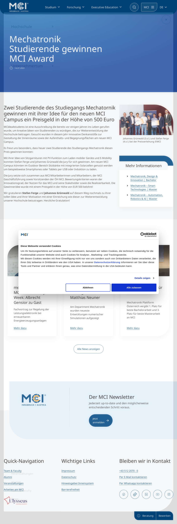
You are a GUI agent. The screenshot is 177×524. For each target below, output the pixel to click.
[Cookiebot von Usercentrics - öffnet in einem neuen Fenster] (142, 234)
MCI (146, 7)
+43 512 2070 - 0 (128, 470)
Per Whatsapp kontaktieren (135, 483)
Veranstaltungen (14, 483)
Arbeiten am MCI (14, 489)
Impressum (68, 470)
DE (161, 7)
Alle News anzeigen (88, 349)
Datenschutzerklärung (107, 262)
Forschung (74, 7)
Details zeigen (142, 278)
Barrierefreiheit (70, 489)
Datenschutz (68, 477)
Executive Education (104, 7)
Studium (50, 7)
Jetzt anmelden (101, 420)
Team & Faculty (13, 470)
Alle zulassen (133, 287)
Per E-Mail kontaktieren (133, 477)
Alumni (8, 477)
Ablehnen (88, 287)
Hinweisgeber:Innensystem (77, 483)
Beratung (145, 516)
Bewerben (165, 515)
